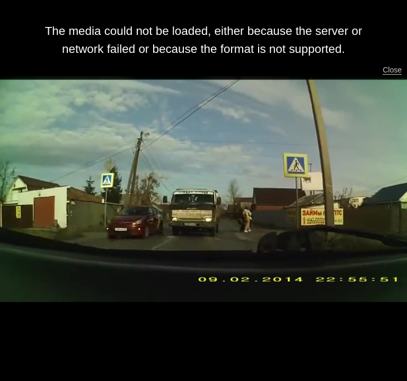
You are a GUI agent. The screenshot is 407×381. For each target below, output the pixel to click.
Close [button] (392, 70)
